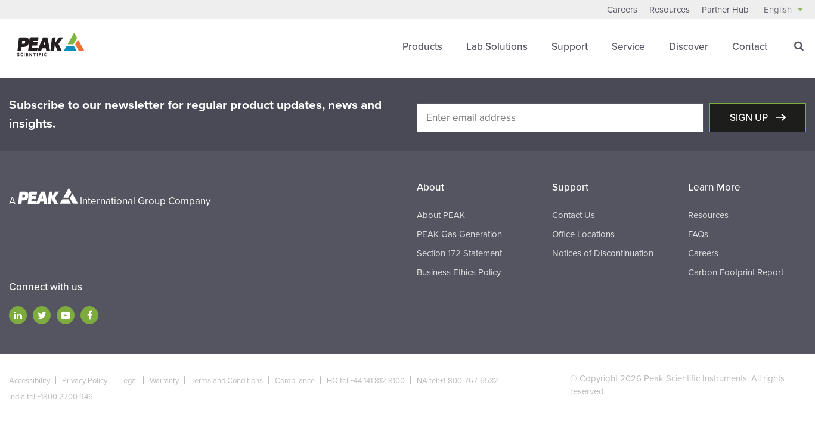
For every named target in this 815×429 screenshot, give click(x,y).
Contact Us (573, 215)
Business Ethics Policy (459, 272)
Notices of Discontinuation (602, 253)
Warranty (164, 381)
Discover (688, 47)
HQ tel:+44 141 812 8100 (366, 381)
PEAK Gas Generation (459, 234)
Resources (669, 9)
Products (422, 47)
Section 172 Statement (459, 253)
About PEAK (441, 215)
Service (628, 47)
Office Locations (583, 234)
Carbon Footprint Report (735, 272)
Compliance (295, 381)
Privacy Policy (84, 381)
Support (569, 47)
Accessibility (29, 381)
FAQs (698, 234)
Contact (749, 47)
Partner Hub (725, 9)
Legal (128, 381)
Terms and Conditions (227, 381)
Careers (622, 9)
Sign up (750, 117)
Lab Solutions (497, 47)
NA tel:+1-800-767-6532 (457, 381)
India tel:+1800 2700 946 (51, 397)
